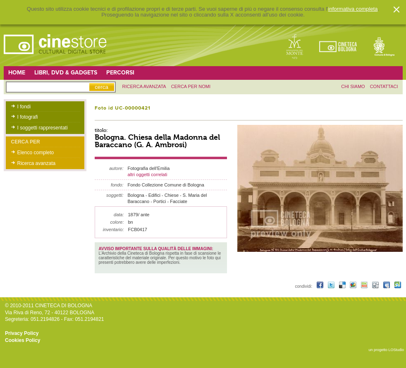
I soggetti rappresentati (42, 128)
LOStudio (396, 350)
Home (16, 72)
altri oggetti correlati (147, 174)
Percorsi (120, 72)
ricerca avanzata (144, 86)
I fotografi (27, 117)
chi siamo (353, 86)
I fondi (24, 107)
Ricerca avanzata (36, 163)
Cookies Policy (22, 340)
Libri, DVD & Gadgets (65, 72)
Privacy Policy (21, 333)
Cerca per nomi (190, 86)
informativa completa (353, 9)
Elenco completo (35, 152)
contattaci (384, 86)
